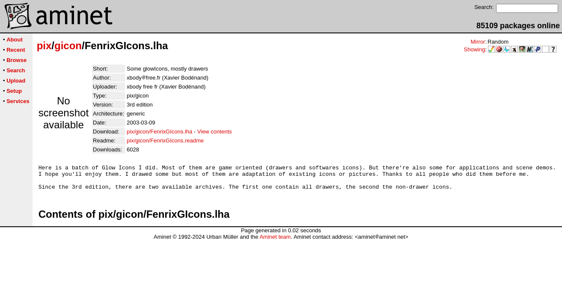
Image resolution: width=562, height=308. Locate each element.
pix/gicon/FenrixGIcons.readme (165, 140)
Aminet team (275, 242)
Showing (474, 49)
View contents (214, 131)
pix (44, 45)
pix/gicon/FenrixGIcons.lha (159, 131)
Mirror (477, 41)
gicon (68, 45)
